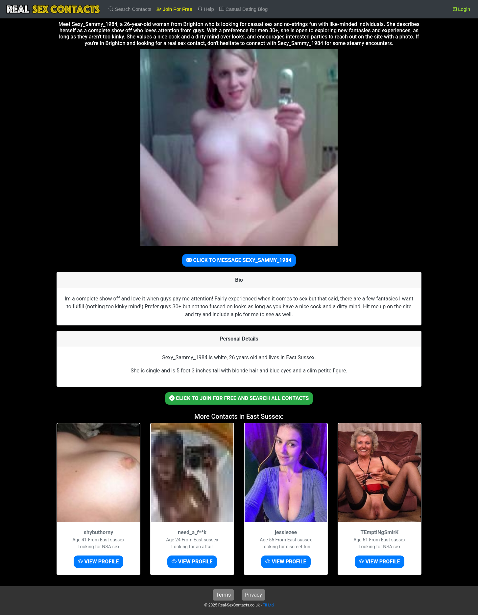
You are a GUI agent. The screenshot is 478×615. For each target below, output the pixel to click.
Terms (223, 595)
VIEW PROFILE (98, 561)
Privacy (253, 595)
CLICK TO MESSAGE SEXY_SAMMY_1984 (238, 260)
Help (206, 9)
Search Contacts (129, 9)
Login (461, 9)
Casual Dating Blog (243, 9)
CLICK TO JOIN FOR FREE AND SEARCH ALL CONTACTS (239, 398)
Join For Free (174, 9)
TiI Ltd (268, 605)
